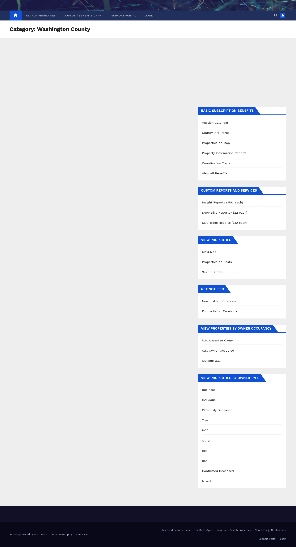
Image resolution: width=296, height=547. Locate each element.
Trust (206, 420)
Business (209, 390)
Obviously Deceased (217, 410)
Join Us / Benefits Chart (83, 15)
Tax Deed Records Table (176, 530)
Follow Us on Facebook (219, 311)
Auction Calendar (215, 122)
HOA (205, 430)
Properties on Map (216, 143)
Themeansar (80, 534)
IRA (204, 450)
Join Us (221, 530)
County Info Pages (216, 133)
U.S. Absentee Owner (218, 340)
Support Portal (123, 15)
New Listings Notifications (270, 530)
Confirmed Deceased (218, 471)
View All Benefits (215, 173)
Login (149, 15)
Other (206, 440)
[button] (275, 15)
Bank (205, 461)
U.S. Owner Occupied (218, 350)
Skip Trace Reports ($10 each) (224, 223)
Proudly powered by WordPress (29, 534)
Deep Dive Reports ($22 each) (224, 212)
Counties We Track (216, 163)
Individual (209, 400)
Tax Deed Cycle (203, 530)
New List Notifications (219, 301)
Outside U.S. (211, 360)
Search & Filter (213, 272)
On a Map (209, 252)
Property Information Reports (224, 153)
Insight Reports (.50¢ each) (222, 202)
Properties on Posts (217, 262)
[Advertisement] (148, 66)
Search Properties (41, 15)
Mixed (206, 481)
